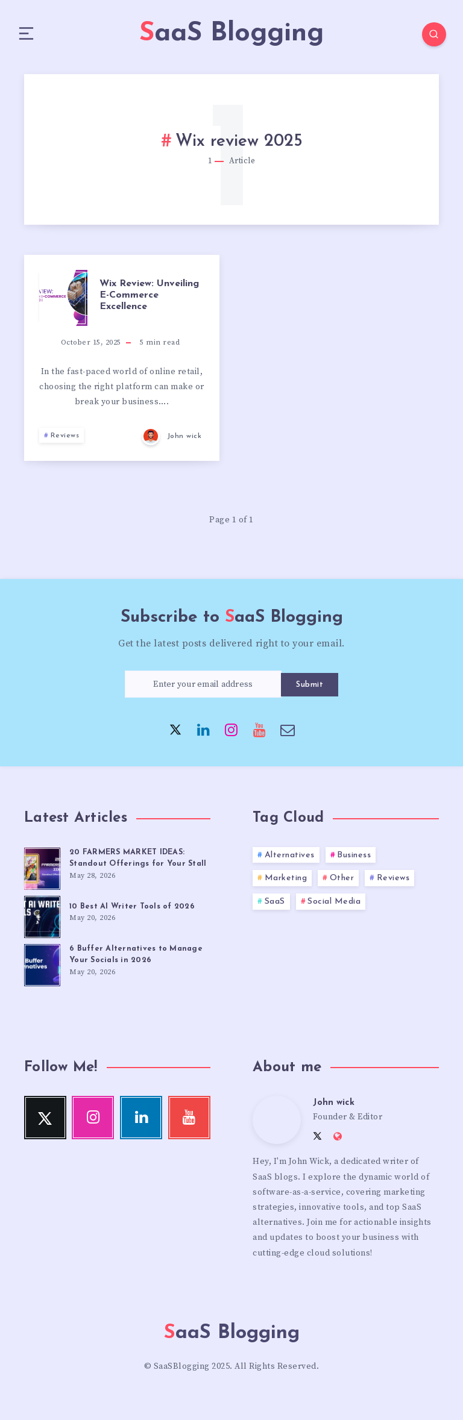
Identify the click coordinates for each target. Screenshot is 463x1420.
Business (354, 859)
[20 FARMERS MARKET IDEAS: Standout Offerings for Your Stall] (42, 871)
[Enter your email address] (203, 688)
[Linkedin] (203, 733)
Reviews (65, 439)
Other (342, 882)
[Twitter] (175, 733)
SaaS (275, 905)
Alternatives (290, 859)
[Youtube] (259, 733)
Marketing (286, 882)
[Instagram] (231, 733)
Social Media (334, 905)
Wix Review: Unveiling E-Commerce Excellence (149, 299)
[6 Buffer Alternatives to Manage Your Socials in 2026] (42, 978)
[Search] (427, 36)
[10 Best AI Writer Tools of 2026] (42, 930)
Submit (309, 688)
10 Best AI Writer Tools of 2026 (132, 921)
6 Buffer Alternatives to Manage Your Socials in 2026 (137, 969)
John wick (334, 1118)
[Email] (287, 733)
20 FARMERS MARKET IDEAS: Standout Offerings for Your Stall (129, 867)
